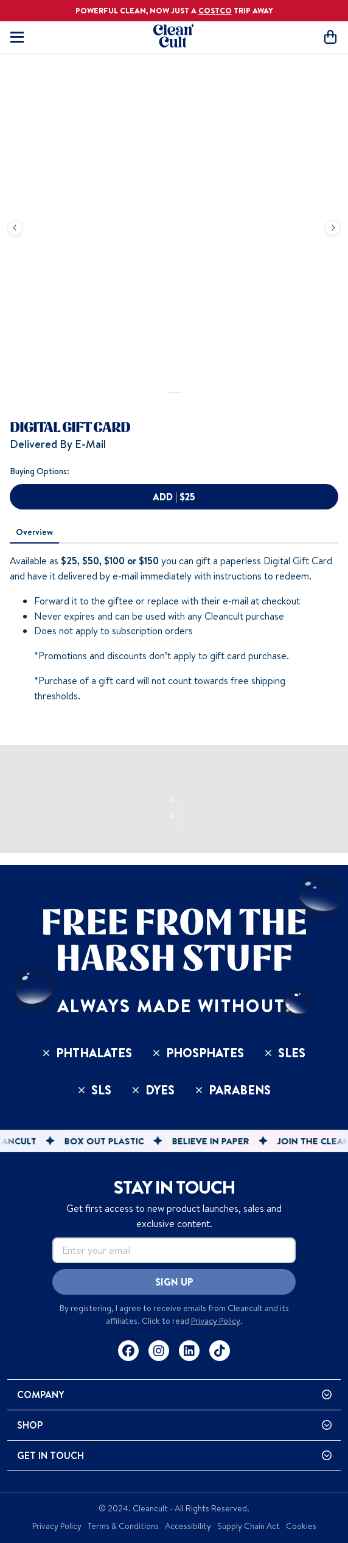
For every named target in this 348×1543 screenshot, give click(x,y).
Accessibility (188, 1526)
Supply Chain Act (248, 1526)
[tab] (34, 533)
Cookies (301, 1526)
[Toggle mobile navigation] (17, 37)
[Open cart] (330, 36)
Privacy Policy (215, 1321)
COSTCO (215, 10)
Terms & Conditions (123, 1526)
